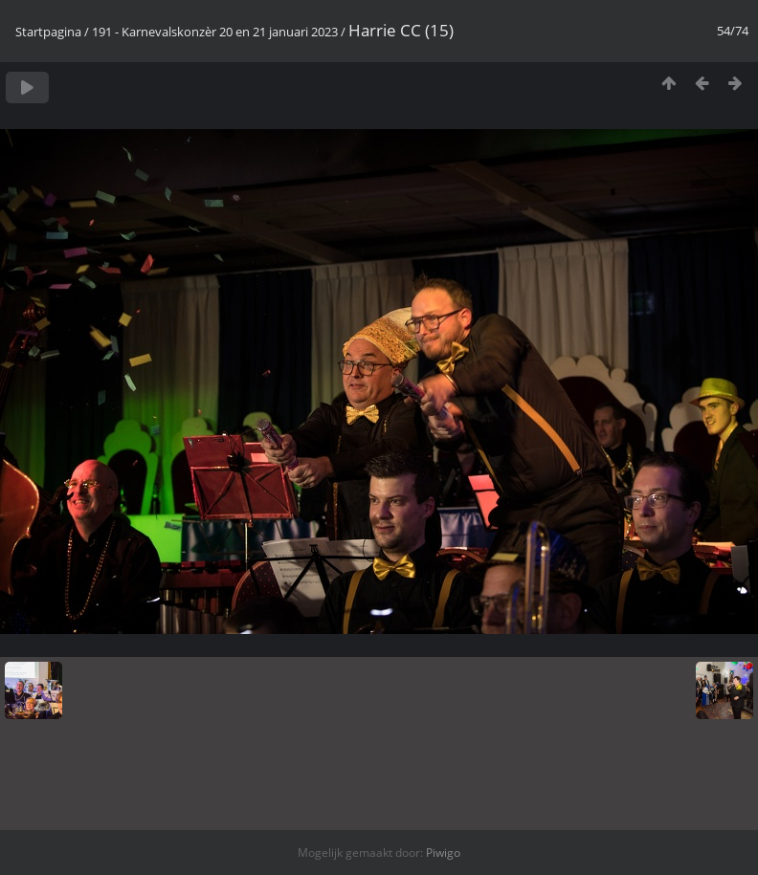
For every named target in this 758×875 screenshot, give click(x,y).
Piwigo (443, 852)
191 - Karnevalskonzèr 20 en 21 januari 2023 (215, 31)
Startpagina (48, 31)
